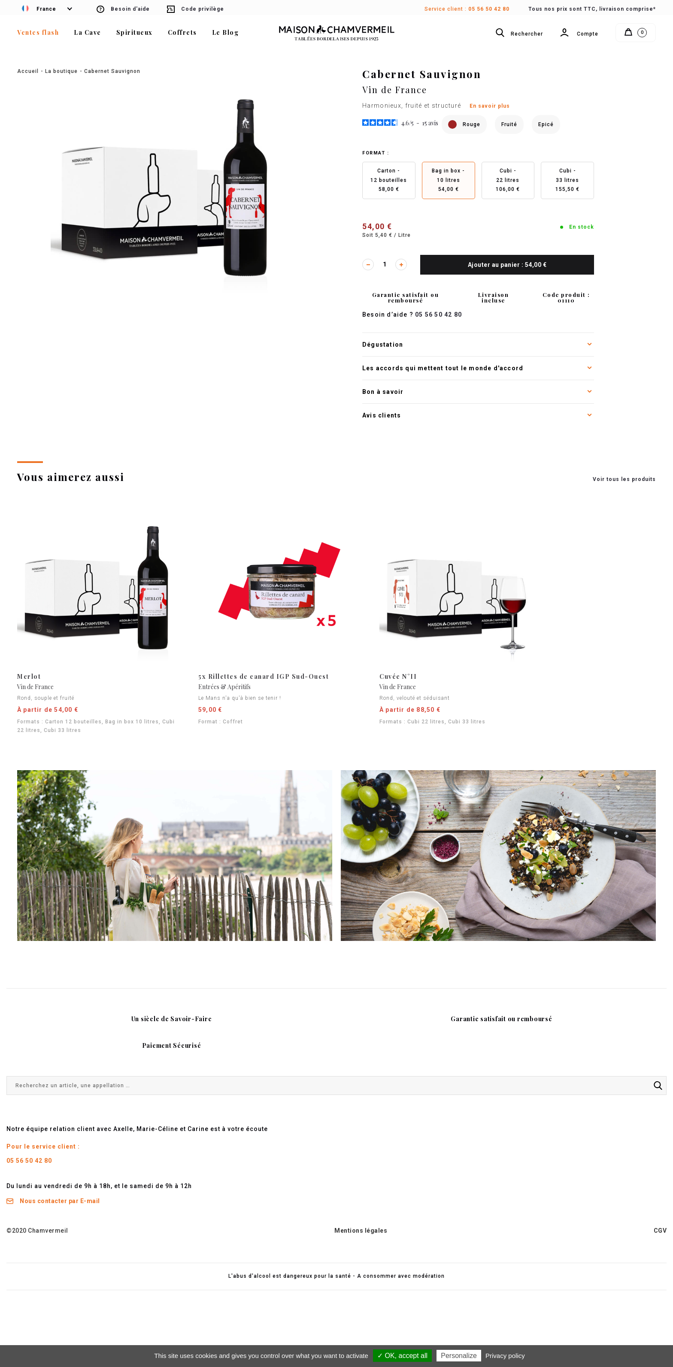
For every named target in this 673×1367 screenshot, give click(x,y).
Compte (579, 36)
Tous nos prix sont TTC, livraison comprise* (592, 9)
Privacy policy (505, 1355)
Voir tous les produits (624, 479)
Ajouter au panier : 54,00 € (507, 264)
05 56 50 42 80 (488, 9)
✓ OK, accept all (402, 1355)
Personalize (459, 1355)
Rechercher (519, 35)
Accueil (28, 71)
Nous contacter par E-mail (53, 1201)
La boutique (61, 71)
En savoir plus (490, 106)
